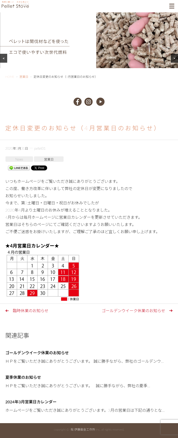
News (19, 159)
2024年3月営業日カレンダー (31, 401)
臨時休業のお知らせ (31, 310)
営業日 (49, 159)
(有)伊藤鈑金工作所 (82, 429)
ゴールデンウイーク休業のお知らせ (133, 310)
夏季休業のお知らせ (23, 377)
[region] (89, 46)
